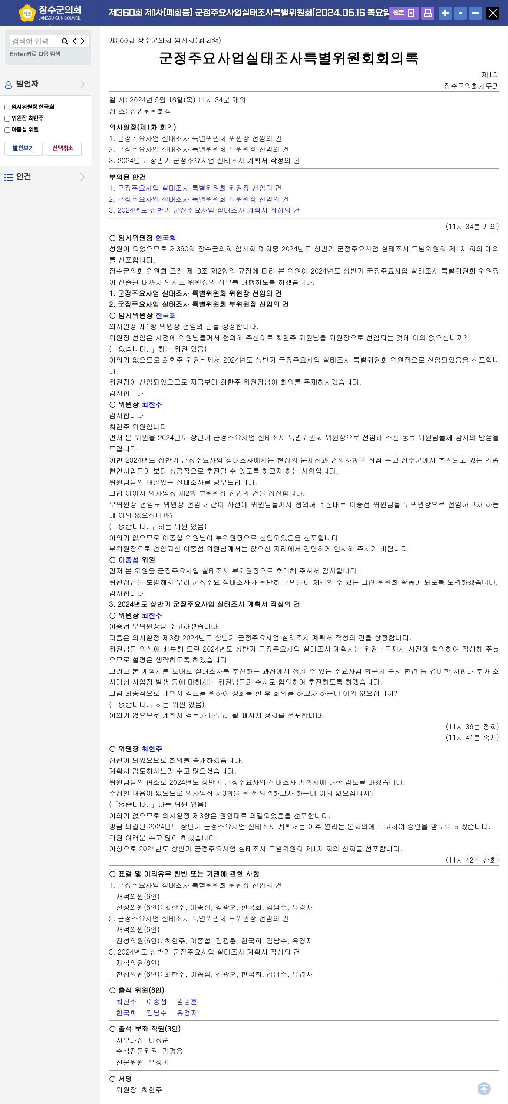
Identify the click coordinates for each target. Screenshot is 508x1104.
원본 (398, 12)
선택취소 (63, 148)
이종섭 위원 (25, 129)
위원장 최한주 (27, 118)
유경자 (187, 1013)
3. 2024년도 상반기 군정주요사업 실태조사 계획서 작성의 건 (204, 210)
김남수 (156, 1013)
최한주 (152, 404)
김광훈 (187, 1001)
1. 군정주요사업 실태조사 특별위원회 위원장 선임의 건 (195, 188)
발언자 (27, 84)
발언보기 (23, 148)
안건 (23, 176)
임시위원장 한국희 (32, 107)
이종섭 (128, 560)
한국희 (165, 238)
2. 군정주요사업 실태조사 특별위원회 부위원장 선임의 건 (199, 199)
